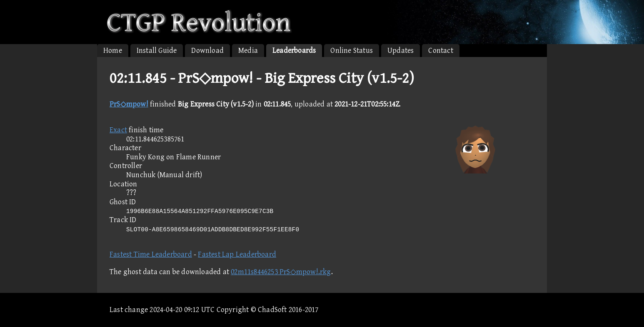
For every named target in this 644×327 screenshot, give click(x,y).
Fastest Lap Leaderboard (237, 254)
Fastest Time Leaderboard (151, 254)
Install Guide (157, 50)
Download (207, 50)
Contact (440, 50)
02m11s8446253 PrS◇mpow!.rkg (281, 272)
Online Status (351, 50)
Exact (118, 130)
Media (248, 50)
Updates (400, 50)
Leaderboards (294, 50)
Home (112, 50)
